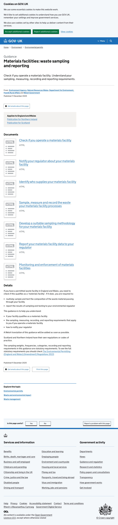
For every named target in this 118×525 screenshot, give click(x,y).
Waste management (12, 399)
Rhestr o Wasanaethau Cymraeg (19, 507)
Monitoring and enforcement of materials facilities (46, 266)
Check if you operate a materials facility (45, 140)
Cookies (23, 503)
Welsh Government (32, 93)
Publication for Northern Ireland (22, 119)
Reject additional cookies (46, 31)
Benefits (8, 451)
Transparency (86, 477)
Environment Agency (18, 90)
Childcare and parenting (15, 467)
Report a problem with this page (97, 423)
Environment (17, 47)
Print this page (42, 369)
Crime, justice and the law (16, 477)
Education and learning (52, 451)
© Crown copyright (105, 517)
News (82, 456)
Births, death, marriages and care (19, 456)
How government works (91, 482)
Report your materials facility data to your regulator (46, 245)
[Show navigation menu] (101, 40)
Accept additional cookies (17, 31)
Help (6, 503)
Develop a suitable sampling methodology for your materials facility (47, 225)
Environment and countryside (55, 461)
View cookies (67, 32)
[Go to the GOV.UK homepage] (13, 41)
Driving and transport (14, 487)
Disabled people (11, 482)
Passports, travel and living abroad (58, 477)
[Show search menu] (110, 40)
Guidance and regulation (91, 461)
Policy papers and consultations (95, 472)
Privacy (13, 503)
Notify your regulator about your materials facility (47, 162)
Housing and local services (54, 467)
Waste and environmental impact (17, 395)
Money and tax (49, 472)
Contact (58, 503)
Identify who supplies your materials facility (47, 182)
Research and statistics (91, 467)
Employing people (50, 456)
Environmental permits (34, 47)
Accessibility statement (40, 503)
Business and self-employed (17, 461)
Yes (33, 423)
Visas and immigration (52, 482)
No (47, 423)
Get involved (85, 487)
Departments (86, 451)
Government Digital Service (49, 507)
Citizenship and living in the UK (18, 472)
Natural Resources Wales (37, 90)
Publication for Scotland (18, 122)
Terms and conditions (74, 503)
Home (6, 47)
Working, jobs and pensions (54, 487)
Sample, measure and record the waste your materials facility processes (45, 204)
